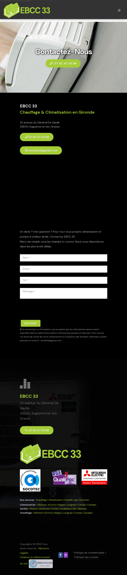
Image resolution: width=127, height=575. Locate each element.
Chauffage (41, 500)
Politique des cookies (86, 557)
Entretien (84, 500)
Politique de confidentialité (89, 552)
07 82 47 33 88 (63, 63)
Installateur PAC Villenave (73, 508)
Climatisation (56, 500)
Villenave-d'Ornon (47, 504)
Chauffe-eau (71, 500)
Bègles (61, 504)
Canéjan (91, 504)
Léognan (71, 504)
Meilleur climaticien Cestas (43, 508)
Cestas (82, 504)
